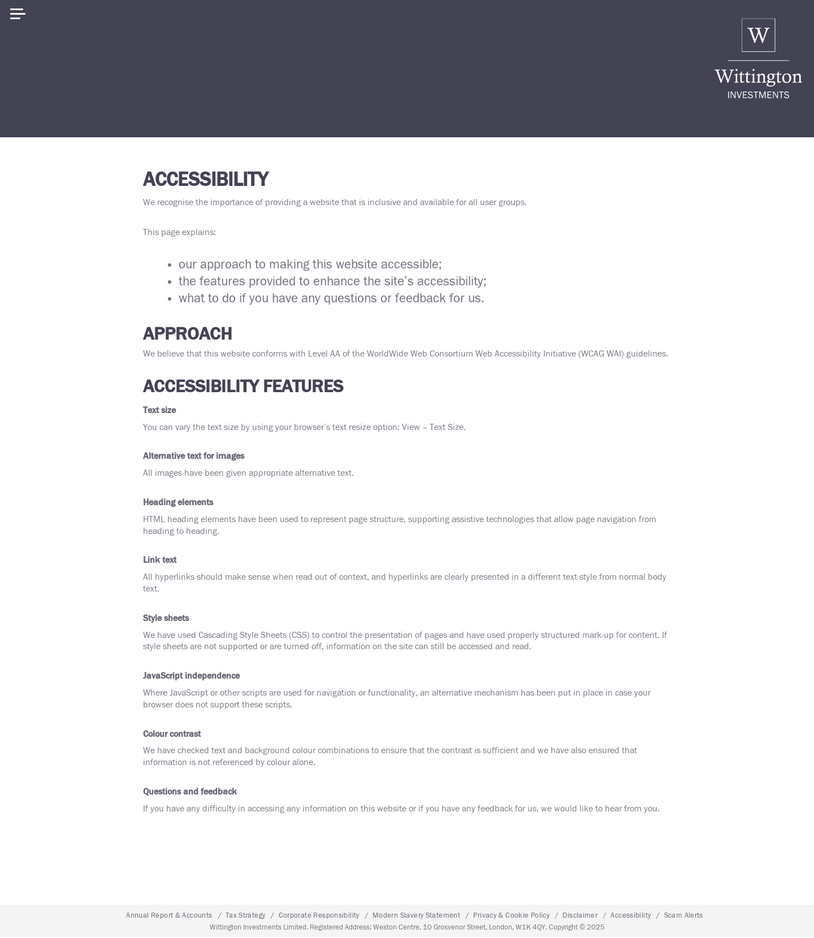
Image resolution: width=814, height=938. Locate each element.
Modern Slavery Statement (416, 916)
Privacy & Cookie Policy (511, 916)
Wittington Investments (758, 58)
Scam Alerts (683, 916)
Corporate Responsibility (319, 916)
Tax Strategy (246, 916)
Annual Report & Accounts (169, 916)
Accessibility (630, 916)
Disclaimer (579, 916)
